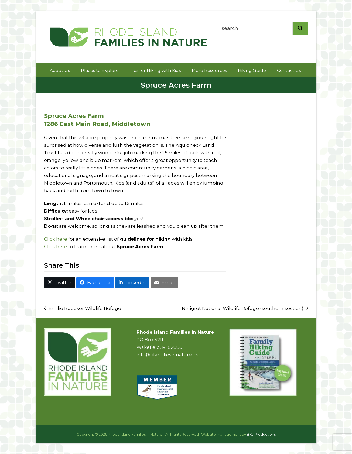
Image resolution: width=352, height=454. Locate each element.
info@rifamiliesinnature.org (168, 354)
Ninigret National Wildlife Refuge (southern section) (245, 309)
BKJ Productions (261, 434)
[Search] (300, 28)
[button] (59, 282)
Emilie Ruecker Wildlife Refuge (82, 309)
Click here (55, 239)
